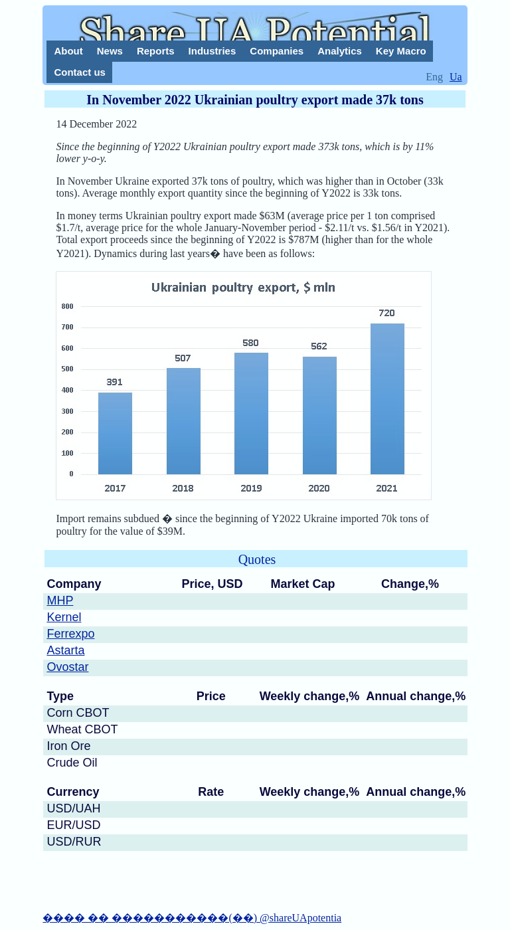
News (110, 50)
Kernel (63, 617)
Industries (212, 50)
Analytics (339, 50)
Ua (456, 76)
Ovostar (67, 667)
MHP (59, 600)
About (68, 50)
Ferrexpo (70, 633)
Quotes (257, 559)
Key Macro (401, 50)
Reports (156, 50)
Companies (276, 50)
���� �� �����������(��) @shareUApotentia (191, 917)
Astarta (65, 650)
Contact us (80, 72)
